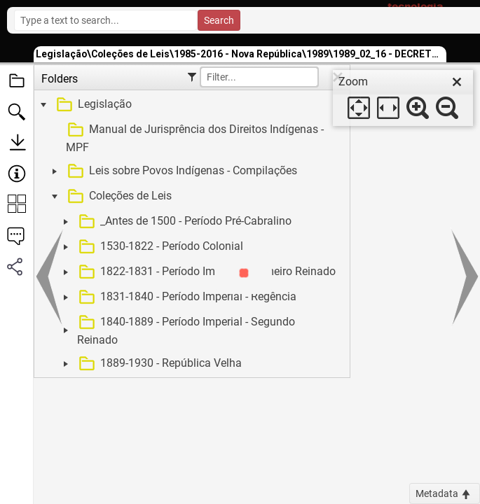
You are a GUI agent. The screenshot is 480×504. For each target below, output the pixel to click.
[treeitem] (190, 105)
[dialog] (403, 98)
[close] (456, 81)
